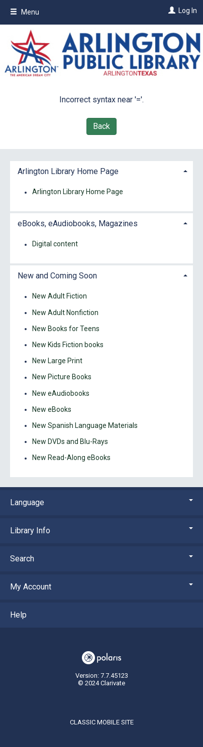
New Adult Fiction (59, 296)
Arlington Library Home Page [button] (68, 171)
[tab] (101, 170)
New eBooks (51, 409)
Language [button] (101, 502)
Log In (187, 11)
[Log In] (170, 11)
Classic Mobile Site (102, 722)
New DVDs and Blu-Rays (70, 441)
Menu (24, 12)
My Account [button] (101, 586)
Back (101, 126)
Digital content (55, 244)
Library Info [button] (101, 530)
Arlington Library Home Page (77, 192)
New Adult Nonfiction (65, 313)
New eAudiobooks (60, 393)
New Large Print (57, 361)
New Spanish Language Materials (85, 425)
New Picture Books (61, 377)
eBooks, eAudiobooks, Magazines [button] (78, 223)
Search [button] (101, 558)
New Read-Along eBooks (71, 458)
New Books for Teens (65, 329)
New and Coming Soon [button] (57, 275)
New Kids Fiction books (68, 345)
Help (18, 615)
